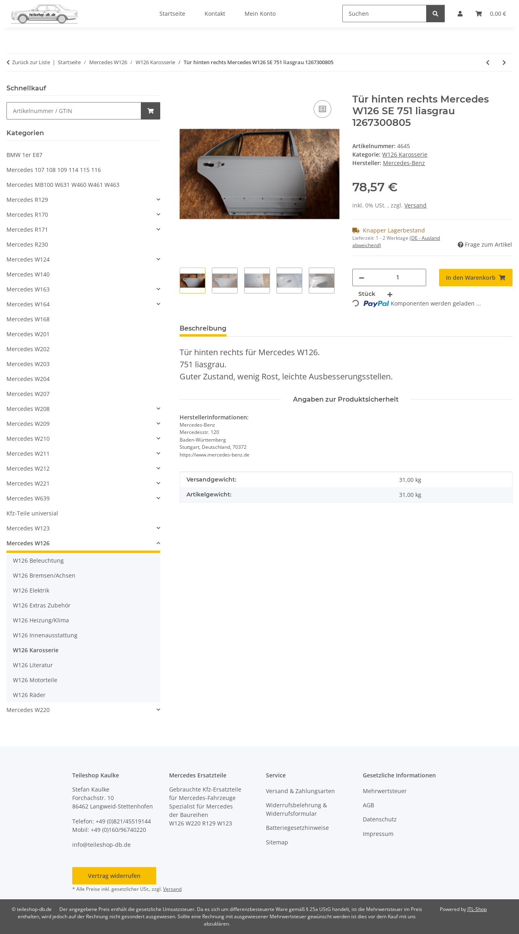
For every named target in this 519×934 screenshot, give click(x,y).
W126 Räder (29, 695)
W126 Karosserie (404, 154)
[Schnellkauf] (73, 110)
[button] (83, 199)
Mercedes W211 (28, 453)
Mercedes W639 (28, 498)
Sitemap (277, 842)
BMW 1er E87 (24, 155)
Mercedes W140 (28, 274)
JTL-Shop (477, 909)
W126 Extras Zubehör (42, 605)
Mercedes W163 (28, 289)
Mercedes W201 (28, 334)
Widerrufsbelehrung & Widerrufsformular (296, 809)
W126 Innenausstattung (45, 635)
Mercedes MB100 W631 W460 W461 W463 (62, 184)
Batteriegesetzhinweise (297, 827)
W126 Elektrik (31, 590)
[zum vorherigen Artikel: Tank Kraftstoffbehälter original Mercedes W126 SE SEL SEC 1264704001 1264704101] (487, 62)
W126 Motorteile (35, 680)
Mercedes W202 (28, 349)
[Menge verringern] (361, 277)
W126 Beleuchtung (38, 560)
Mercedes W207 (28, 394)
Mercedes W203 (28, 364)
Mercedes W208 (28, 409)
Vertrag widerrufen (114, 876)
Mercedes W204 (28, 379)
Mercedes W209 (28, 423)
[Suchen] (384, 13)
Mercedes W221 (28, 483)
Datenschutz (380, 819)
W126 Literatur (33, 665)
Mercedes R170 (27, 214)
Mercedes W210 (28, 438)
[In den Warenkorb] (186, 89)
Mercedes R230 (27, 244)
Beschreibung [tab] (203, 328)
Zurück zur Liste (31, 62)
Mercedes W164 (28, 304)
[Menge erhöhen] (390, 294)
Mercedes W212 (28, 468)
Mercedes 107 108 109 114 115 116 (53, 170)
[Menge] (397, 277)
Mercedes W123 (28, 528)
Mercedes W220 (28, 710)
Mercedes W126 (28, 543)
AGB (368, 805)
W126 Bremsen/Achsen (44, 575)
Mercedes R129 (27, 199)
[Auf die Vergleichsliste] (322, 109)
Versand (415, 205)
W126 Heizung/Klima (41, 620)
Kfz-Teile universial (32, 513)
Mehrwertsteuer (385, 791)
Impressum (378, 834)
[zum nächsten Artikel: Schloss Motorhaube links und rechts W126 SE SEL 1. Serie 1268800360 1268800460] (504, 62)
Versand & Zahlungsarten (300, 791)
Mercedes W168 (28, 319)
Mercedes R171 (27, 229)
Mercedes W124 (28, 259)
